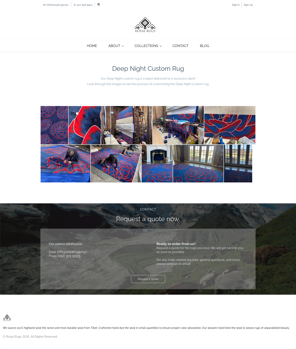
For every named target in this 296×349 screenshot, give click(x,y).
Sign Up (248, 4)
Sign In (236, 4)
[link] (7, 315)
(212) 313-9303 (69, 256)
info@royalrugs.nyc (72, 252)
